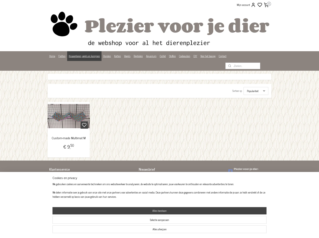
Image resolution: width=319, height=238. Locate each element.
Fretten (62, 56)
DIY (195, 56)
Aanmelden (148, 186)
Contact (222, 56)
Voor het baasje (207, 56)
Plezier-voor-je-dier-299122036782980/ (243, 171)
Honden (107, 56)
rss (179, 230)
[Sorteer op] (256, 91)
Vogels (127, 56)
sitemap (173, 230)
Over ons (53, 194)
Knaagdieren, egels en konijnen (84, 56)
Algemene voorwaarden (60, 177)
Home (52, 56)
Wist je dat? (55, 202)
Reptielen (138, 56)
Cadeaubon (184, 56)
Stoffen (172, 56)
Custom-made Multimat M (69, 137)
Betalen (53, 181)
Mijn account (246, 4)
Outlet (163, 56)
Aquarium (151, 56)
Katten (117, 56)
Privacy (53, 198)
